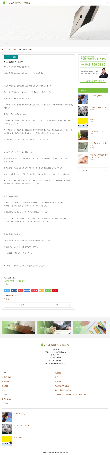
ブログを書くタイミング (14, 281)
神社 (7, 284)
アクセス (5, 394)
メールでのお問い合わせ (93, 81)
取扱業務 (5, 386)
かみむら (13, 295)
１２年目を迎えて (96, 96)
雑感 (14, 57)
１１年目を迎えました (98, 107)
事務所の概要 (6, 377)
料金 (3, 390)
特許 (56, 377)
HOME (4, 373)
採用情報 (5, 403)
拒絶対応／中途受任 (62, 386)
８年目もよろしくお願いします (99, 144)
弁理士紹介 (6, 381)
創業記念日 (94, 119)
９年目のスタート (96, 131)
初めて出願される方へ (63, 390)
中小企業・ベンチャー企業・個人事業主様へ (71, 394)
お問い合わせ (6, 399)
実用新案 (58, 381)
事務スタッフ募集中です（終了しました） (99, 156)
